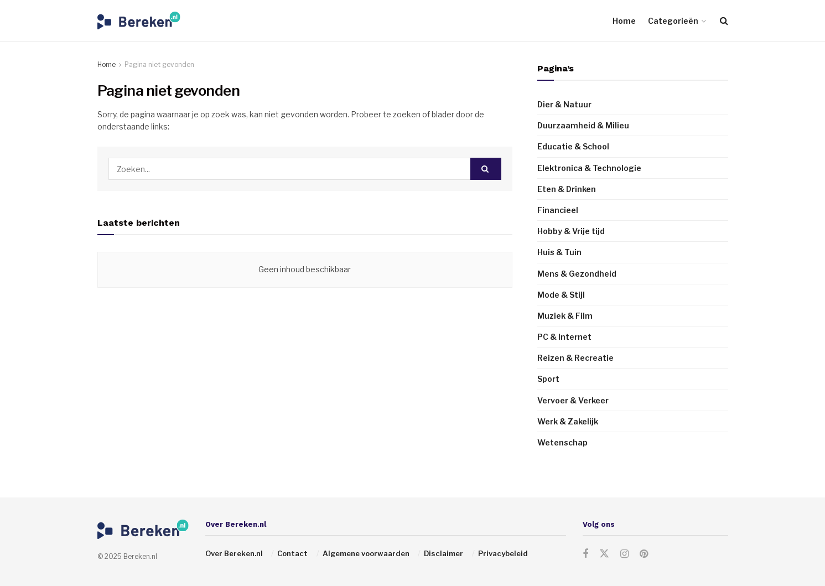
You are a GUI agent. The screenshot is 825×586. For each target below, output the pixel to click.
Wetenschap (562, 442)
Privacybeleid (503, 553)
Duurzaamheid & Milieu (583, 125)
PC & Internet (564, 336)
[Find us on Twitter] (604, 554)
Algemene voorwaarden (366, 553)
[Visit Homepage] (138, 20)
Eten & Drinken (566, 189)
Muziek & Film (565, 315)
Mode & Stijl (561, 294)
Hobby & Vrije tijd (571, 231)
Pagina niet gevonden (159, 64)
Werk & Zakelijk (567, 421)
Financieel (557, 210)
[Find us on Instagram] (624, 554)
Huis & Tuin (559, 252)
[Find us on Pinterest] (644, 554)
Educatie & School (573, 146)
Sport (548, 378)
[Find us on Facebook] (585, 554)
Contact (292, 553)
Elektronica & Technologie (589, 168)
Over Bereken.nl (234, 553)
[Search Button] (724, 21)
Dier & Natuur (564, 104)
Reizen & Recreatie (575, 357)
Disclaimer (443, 553)
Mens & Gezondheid (576, 273)
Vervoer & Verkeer (573, 400)
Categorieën (673, 20)
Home (624, 20)
